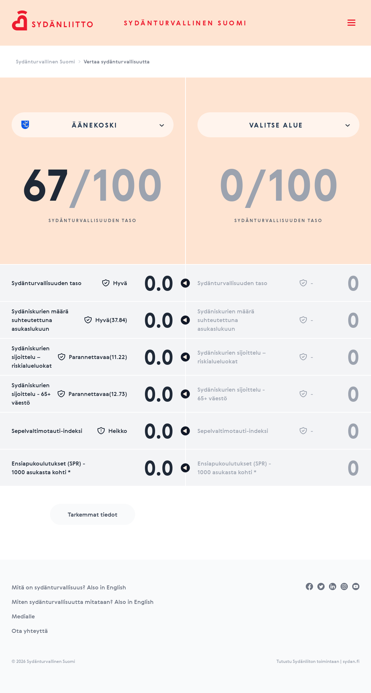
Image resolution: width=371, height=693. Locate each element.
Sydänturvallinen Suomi (185, 22)
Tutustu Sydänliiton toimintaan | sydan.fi (317, 661)
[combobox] (93, 124)
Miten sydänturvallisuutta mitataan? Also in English (83, 602)
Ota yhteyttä (30, 631)
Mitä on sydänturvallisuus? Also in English (69, 587)
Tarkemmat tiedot (92, 514)
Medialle (23, 616)
